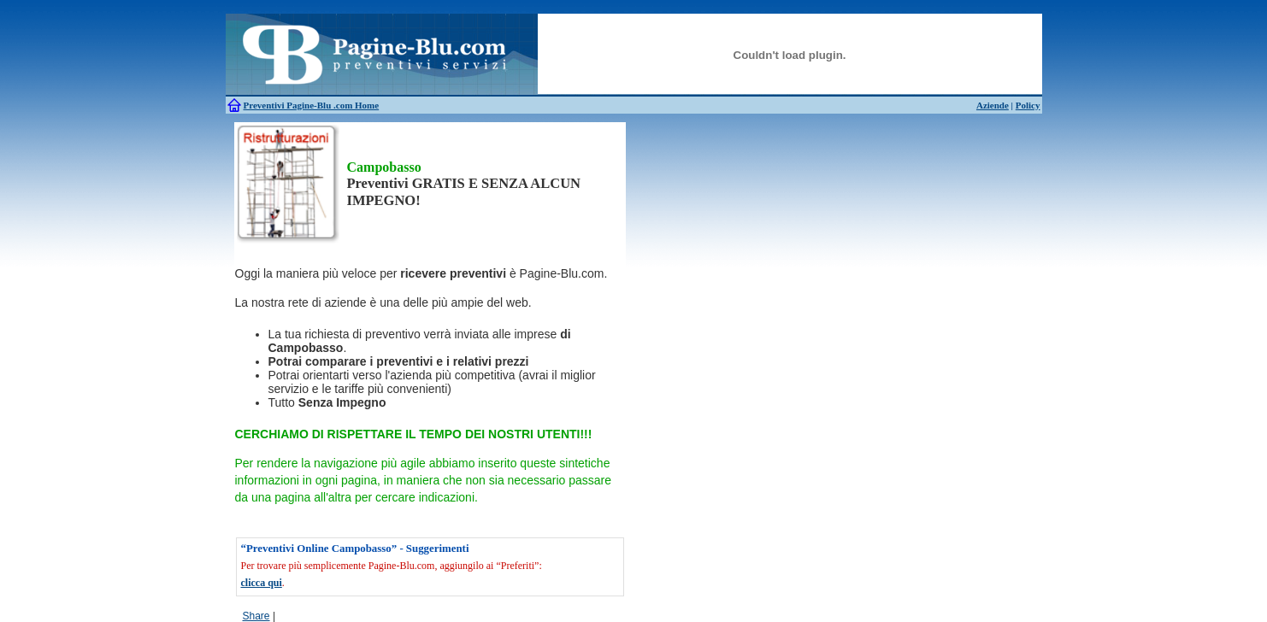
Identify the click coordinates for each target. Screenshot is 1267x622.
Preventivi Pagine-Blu (289, 105)
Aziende (992, 105)
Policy (1028, 105)
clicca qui (261, 583)
